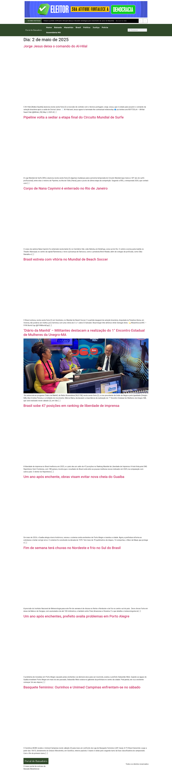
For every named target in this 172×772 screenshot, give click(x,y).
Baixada (58, 27)
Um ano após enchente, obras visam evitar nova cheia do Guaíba (73, 477)
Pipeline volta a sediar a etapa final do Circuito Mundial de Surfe (73, 117)
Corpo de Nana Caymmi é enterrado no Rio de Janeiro (65, 188)
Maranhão (68, 27)
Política (86, 27)
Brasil (78, 27)
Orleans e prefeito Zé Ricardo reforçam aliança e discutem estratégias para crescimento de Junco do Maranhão (78, 21)
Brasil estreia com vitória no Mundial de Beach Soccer (65, 259)
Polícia (105, 27)
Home (49, 27)
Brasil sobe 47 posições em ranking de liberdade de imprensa (71, 406)
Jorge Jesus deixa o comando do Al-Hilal (55, 46)
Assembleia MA (53, 32)
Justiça (96, 27)
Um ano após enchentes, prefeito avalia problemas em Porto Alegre (76, 616)
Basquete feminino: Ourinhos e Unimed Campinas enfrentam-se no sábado (81, 687)
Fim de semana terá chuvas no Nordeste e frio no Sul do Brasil (72, 548)
